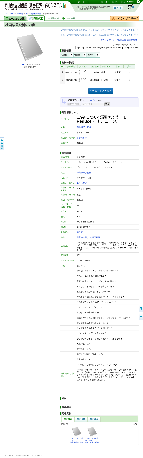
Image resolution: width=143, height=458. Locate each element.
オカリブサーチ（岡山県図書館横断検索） (120, 40)
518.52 (80, 232)
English (130, 2)
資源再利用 (95, 237)
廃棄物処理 (82, 237)
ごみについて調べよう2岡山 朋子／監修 (92, 435)
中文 (123, 2)
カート (129, 7)
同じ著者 (68, 419)
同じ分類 (81, 419)
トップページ (9, 14)
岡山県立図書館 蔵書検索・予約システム (34, 6)
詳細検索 (20, 14)
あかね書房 (82, 137)
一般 (101, 2)
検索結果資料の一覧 (33, 14)
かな (108, 2)
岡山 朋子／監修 (84, 127)
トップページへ (141, 316)
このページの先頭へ (141, 308)
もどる (2, 143)
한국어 (115, 2)
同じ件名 (94, 419)
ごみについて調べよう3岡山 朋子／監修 (76, 435)
